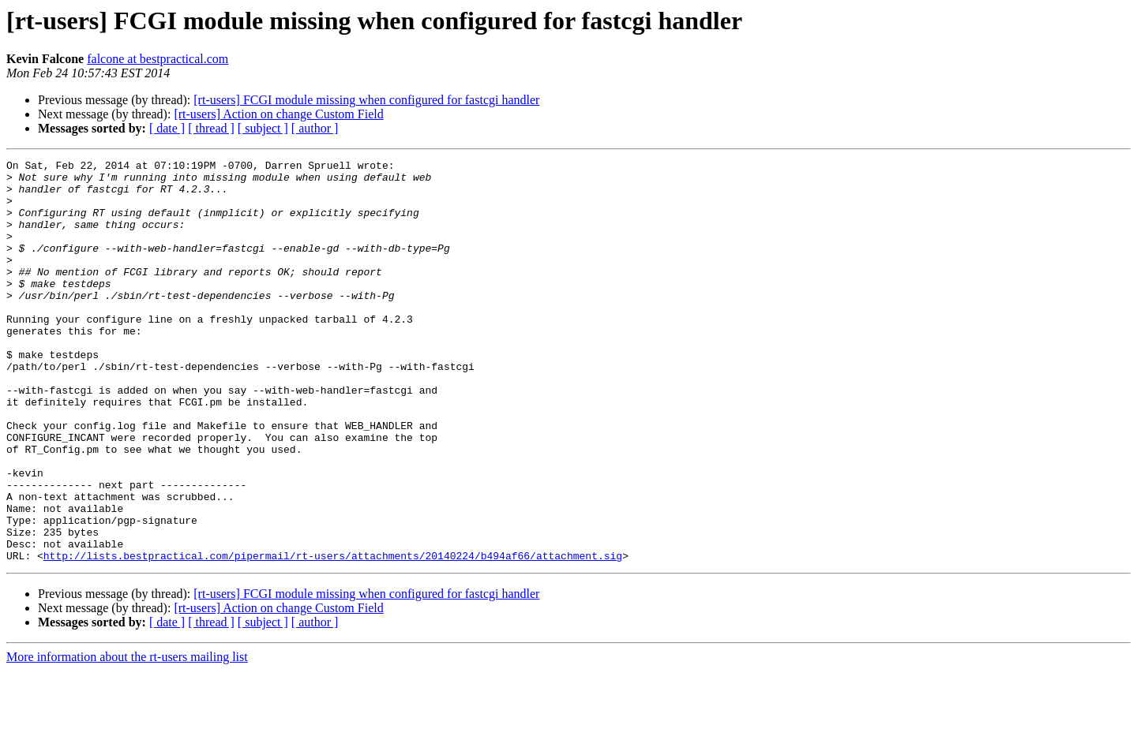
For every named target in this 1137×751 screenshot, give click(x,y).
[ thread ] (211, 128)
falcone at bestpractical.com (157, 58)
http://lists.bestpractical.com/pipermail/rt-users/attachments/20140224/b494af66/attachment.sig (332, 636)
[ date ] (167, 128)
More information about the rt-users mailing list (127, 737)
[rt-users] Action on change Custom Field (278, 114)
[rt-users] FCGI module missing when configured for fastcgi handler (366, 99)
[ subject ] (263, 128)
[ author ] (315, 128)
